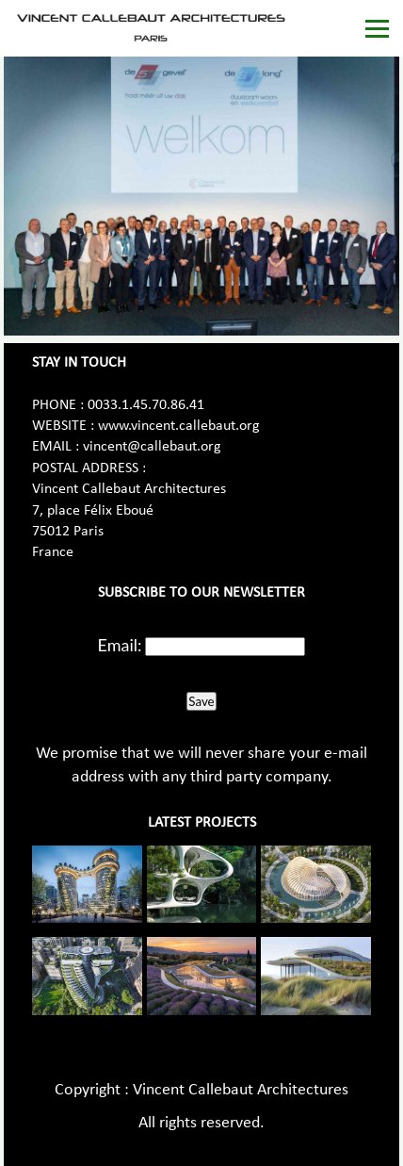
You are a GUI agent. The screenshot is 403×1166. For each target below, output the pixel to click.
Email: (120, 644)
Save (201, 701)
